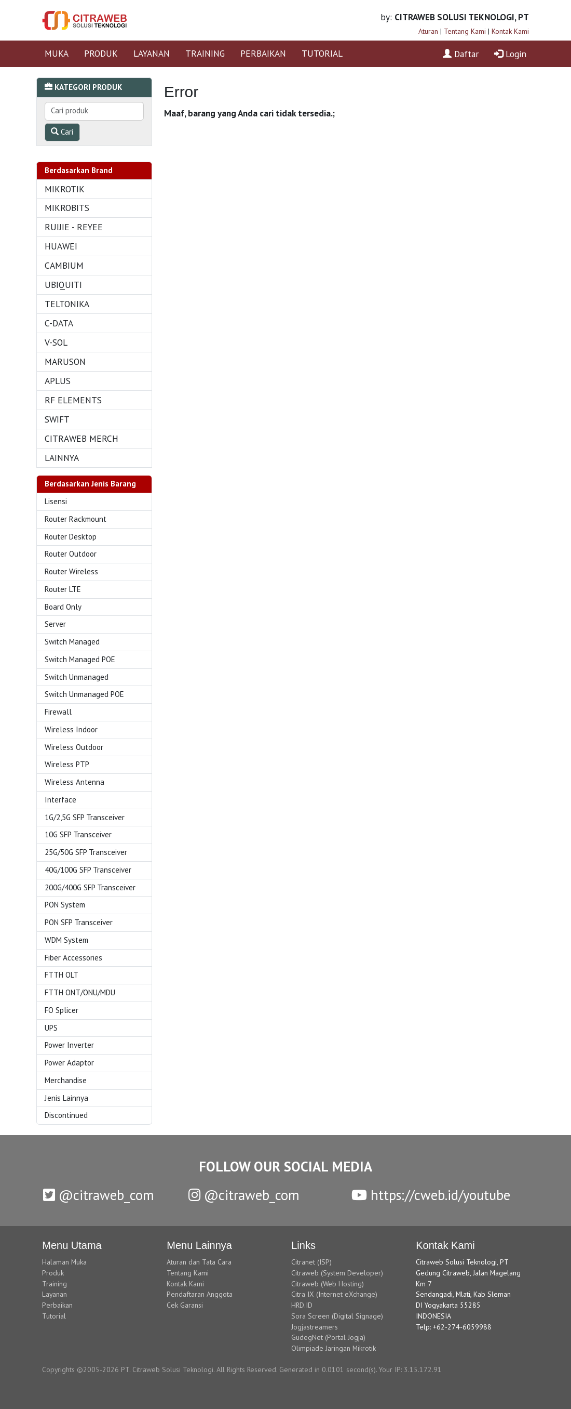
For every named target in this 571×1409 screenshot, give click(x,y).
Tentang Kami (465, 31)
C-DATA (59, 323)
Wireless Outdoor (74, 747)
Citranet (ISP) (311, 1262)
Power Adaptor (69, 1063)
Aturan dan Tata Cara (199, 1262)
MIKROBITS (67, 208)
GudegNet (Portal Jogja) (328, 1337)
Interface (60, 800)
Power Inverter (69, 1045)
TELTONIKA (67, 304)
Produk (53, 1273)
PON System (65, 905)
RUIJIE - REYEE (74, 227)
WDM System (66, 940)
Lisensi (56, 501)
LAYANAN (151, 53)
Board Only (63, 607)
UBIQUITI (63, 285)
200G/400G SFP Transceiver (90, 887)
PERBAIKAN (263, 53)
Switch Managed (72, 642)
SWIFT (57, 419)
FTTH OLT (61, 975)
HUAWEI (61, 246)
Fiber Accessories (73, 958)
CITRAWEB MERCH (81, 438)
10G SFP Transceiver (78, 834)
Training (54, 1283)
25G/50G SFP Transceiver (86, 852)
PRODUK (101, 53)
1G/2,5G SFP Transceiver (85, 817)
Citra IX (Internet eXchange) (334, 1294)
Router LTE (63, 589)
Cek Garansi (185, 1305)
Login (510, 54)
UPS (51, 1028)
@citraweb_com (98, 1195)
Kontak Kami (510, 31)
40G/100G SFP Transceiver (88, 870)
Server (55, 624)
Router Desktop (71, 537)
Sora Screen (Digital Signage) (337, 1316)
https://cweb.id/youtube (430, 1195)
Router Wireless (71, 571)
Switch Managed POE (80, 659)
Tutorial (54, 1316)
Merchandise (66, 1080)
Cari (62, 132)
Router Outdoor (71, 554)
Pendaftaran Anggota (200, 1294)
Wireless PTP (67, 764)
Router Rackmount (75, 519)
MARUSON (65, 361)
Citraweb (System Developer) (337, 1273)
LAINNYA (62, 458)
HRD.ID (301, 1305)
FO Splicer (61, 1010)
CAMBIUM (64, 265)
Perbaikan (57, 1305)
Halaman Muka (64, 1262)
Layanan (54, 1294)
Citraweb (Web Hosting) (327, 1283)
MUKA (57, 53)
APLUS (58, 381)
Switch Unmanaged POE (84, 694)
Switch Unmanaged (76, 677)
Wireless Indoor (71, 729)
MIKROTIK (65, 189)
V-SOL (56, 342)
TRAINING (205, 53)
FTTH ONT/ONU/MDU (80, 992)
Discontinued (66, 1115)
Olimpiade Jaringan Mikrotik (333, 1348)
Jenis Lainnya (66, 1098)
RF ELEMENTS (73, 400)
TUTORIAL (322, 53)
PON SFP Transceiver (79, 922)
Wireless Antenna (74, 782)
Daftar (461, 54)
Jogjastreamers (314, 1327)
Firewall (58, 712)
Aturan (428, 31)
